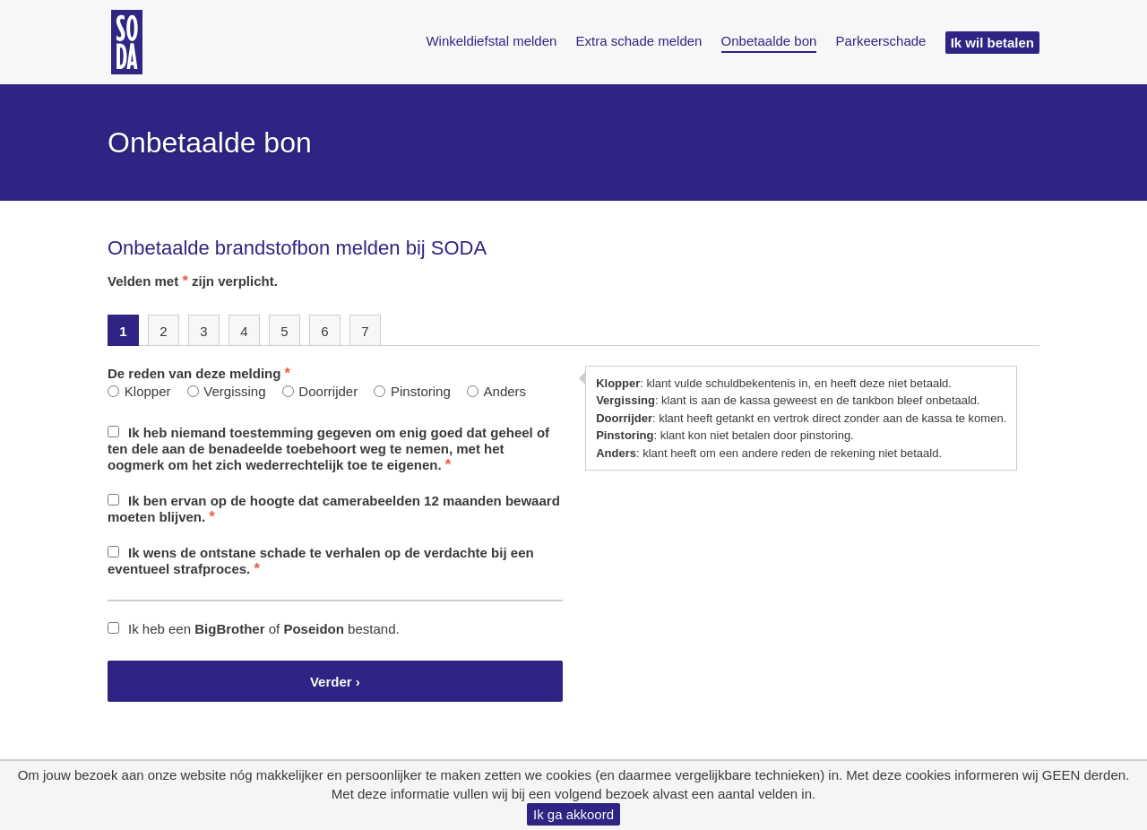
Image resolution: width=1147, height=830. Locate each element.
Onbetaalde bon (769, 41)
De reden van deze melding (199, 373)
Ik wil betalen (992, 42)
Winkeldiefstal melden (491, 41)
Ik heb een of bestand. (254, 628)
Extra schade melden (639, 41)
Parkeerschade (881, 41)
